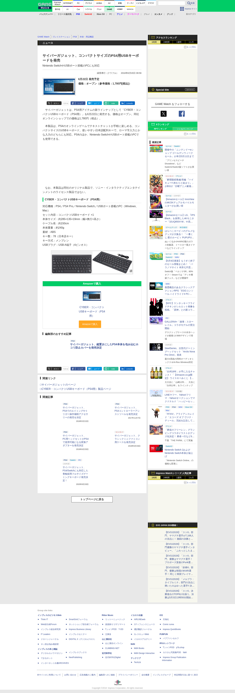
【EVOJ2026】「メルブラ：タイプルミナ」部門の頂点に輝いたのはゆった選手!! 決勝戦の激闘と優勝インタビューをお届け (180, 586)
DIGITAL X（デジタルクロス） (82, 639)
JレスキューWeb (141, 634)
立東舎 (108, 634)
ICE (161, 615)
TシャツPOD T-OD (114, 629)
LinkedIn (129, 103)
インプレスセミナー (78, 634)
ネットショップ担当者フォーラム (84, 624)
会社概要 (145, 675)
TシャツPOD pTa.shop (173, 647)
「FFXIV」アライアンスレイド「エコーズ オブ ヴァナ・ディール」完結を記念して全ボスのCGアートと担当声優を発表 (180, 420)
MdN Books (139, 648)
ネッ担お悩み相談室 (50, 644)
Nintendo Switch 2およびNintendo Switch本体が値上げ (179, 453)
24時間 (166, 42)
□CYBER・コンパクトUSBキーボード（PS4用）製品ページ (75, 389)
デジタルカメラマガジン (52, 653)
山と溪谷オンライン (114, 643)
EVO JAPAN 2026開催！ (167, 525)
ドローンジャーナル (50, 639)
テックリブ (136, 658)
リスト (66, 103)
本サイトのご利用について (49, 675)
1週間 (178, 42)
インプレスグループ (162, 675)
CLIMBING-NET (112, 648)
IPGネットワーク (167, 643)
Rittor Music (107, 615)
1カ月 (191, 42)
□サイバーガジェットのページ (58, 384)
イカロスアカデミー (143, 639)
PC (110, 14)
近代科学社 (107, 653)
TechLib (137, 662)
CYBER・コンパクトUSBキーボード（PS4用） (92, 311)
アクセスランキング (166, 37)
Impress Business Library (80, 629)
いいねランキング (185, 129)
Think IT (44, 619)
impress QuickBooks (172, 629)
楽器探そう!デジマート (115, 624)
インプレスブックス (78, 652)
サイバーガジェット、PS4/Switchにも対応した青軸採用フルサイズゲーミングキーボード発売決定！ (75, 474)
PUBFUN (164, 634)
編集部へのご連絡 (107, 675)
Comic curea (168, 624)
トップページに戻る (92, 499)
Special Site (162, 89)
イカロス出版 (137, 615)
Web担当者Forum (49, 624)
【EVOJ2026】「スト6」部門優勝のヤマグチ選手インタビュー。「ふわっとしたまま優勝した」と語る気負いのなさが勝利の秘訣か (180, 550)
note (113, 103)
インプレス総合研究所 (51, 629)
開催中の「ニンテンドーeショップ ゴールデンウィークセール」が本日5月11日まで (179, 153)
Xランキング (162, 124)
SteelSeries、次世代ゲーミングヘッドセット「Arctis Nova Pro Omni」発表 (180, 351)
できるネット (47, 658)
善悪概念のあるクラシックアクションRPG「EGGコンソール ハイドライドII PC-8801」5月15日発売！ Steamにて (180, 294)
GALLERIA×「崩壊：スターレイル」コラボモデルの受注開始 (180, 325)
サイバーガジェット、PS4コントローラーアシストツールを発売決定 (127, 410)
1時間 (154, 42)
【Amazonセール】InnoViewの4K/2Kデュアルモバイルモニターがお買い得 (179, 202)
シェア (80, 103)
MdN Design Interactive (144, 653)
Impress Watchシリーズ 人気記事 (173, 473)
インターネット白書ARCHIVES (55, 663)
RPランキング (160, 129)
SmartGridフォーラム (78, 619)
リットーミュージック (115, 619)
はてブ (96, 103)
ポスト (56, 103)
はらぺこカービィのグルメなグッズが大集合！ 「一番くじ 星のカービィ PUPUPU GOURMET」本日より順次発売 (180, 237)
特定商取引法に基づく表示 (186, 675)
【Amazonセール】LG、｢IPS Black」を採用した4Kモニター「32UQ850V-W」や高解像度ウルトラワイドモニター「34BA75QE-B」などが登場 (180, 222)
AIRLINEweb (139, 619)
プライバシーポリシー (128, 675)
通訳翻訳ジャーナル (143, 629)
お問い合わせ (70, 675)
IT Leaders (45, 634)
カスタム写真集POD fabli (175, 652)
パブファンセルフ (171, 638)
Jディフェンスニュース (144, 624)
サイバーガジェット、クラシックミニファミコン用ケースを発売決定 (127, 438)
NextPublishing (75, 657)
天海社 (166, 619)
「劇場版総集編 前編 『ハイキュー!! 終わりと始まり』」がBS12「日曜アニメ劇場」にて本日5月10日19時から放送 (179, 186)
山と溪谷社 (107, 639)
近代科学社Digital (113, 657)
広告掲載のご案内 (87, 675)
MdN (133, 644)
